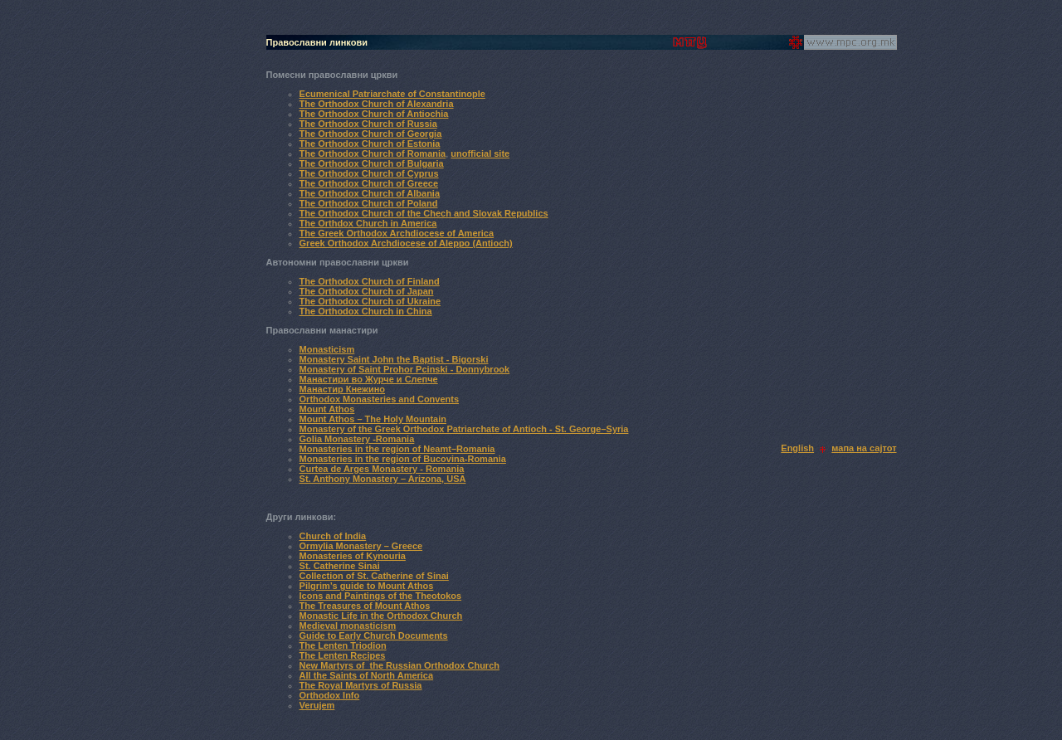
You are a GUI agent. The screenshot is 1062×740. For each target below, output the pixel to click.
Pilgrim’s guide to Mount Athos (367, 586)
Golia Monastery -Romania (357, 439)
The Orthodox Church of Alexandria (377, 104)
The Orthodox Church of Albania (370, 193)
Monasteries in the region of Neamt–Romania (397, 449)
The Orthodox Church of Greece (369, 183)
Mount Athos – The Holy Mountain (373, 419)
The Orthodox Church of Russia (368, 124)
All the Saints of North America (367, 675)
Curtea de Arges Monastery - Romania (382, 469)
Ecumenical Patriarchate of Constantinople (392, 94)
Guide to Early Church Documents (374, 635)
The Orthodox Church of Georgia (371, 134)
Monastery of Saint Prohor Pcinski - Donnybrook (405, 369)
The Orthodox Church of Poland (369, 203)
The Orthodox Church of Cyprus (369, 173)
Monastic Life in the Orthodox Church (381, 616)
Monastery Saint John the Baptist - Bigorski (394, 359)
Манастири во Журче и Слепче (369, 379)
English (797, 448)
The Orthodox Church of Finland (370, 281)
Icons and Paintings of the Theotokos (381, 596)
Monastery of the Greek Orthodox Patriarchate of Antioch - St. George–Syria (464, 429)
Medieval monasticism (348, 625)
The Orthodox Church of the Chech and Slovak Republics (424, 213)
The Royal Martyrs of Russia (361, 685)
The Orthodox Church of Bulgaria (372, 163)
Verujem (317, 705)
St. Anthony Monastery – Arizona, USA (383, 479)
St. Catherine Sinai (340, 566)
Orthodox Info (330, 695)
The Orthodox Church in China (366, 311)
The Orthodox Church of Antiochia (374, 114)
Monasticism (327, 349)
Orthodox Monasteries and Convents (380, 399)
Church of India (333, 536)
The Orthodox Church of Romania (373, 153)
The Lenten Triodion (343, 645)
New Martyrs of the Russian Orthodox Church (399, 665)
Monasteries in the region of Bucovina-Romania (403, 459)
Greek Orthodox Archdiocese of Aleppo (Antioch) (406, 243)
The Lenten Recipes (343, 655)
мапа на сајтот (863, 448)
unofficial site (480, 153)
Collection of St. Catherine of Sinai (374, 576)
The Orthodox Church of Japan (367, 291)
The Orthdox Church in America (368, 223)
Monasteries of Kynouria (353, 556)
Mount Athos (327, 409)
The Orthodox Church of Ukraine (370, 301)
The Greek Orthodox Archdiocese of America (397, 233)
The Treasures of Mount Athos (365, 606)
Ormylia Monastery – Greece (361, 546)
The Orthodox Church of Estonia (370, 143)
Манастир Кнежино (342, 389)
